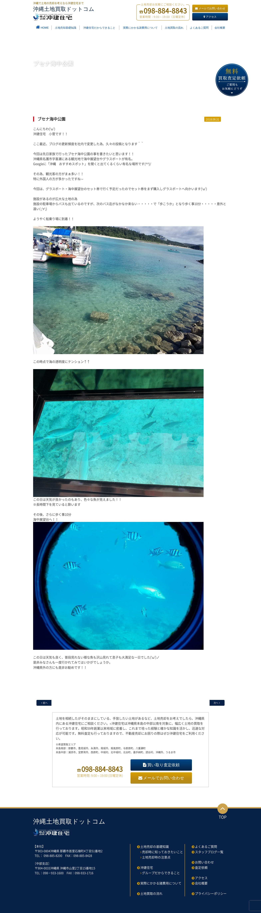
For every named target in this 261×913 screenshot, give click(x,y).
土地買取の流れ (174, 27)
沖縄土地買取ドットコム (63, 13)
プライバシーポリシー (211, 893)
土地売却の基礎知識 (154, 846)
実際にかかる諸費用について (140, 27)
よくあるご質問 (199, 27)
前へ (45, 702)
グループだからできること (161, 873)
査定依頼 (201, 867)
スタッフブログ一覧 (209, 852)
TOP (222, 811)
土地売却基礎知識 (65, 27)
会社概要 (220, 27)
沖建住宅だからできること (99, 27)
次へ (216, 702)
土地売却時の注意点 (156, 857)
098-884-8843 (102, 769)
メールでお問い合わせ (210, 8)
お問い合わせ (204, 862)
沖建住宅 (146, 867)
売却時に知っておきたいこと (162, 852)
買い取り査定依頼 (161, 765)
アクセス (210, 16)
